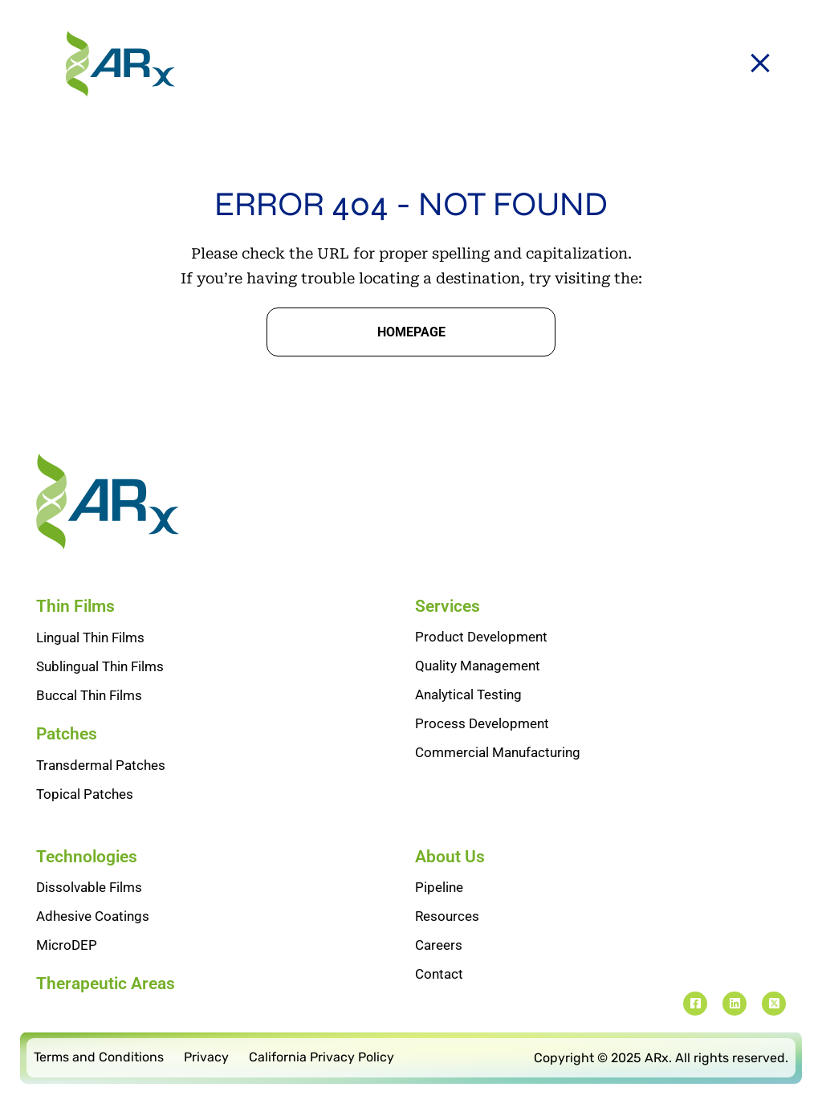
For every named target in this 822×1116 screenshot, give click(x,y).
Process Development (482, 723)
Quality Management (477, 666)
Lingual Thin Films (90, 637)
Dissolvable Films (89, 887)
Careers (438, 945)
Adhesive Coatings (92, 916)
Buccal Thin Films (89, 695)
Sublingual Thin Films (100, 666)
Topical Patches (84, 794)
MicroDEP (66, 945)
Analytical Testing (468, 694)
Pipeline (439, 887)
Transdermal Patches (100, 765)
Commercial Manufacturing (497, 752)
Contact (439, 974)
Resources (447, 916)
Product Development (481, 637)
